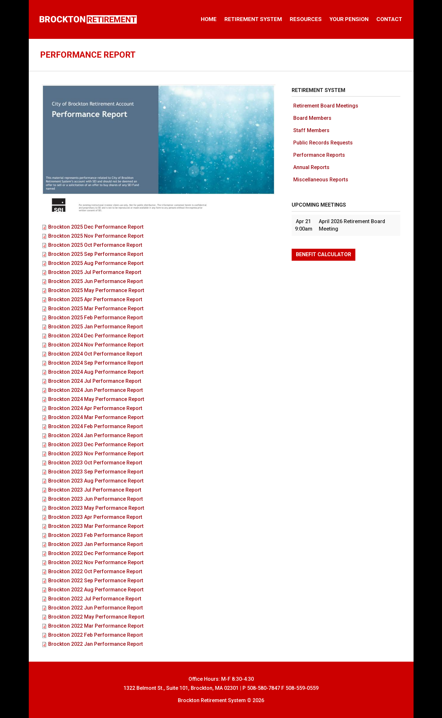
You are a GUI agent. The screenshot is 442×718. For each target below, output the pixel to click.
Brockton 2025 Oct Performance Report (95, 245)
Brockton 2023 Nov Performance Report (96, 453)
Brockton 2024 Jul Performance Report (94, 381)
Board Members (312, 118)
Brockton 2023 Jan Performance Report (95, 544)
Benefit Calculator (323, 254)
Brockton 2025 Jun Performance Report (95, 281)
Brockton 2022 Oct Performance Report (95, 571)
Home (209, 19)
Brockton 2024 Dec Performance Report (96, 336)
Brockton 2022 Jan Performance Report (95, 644)
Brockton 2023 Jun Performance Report (95, 499)
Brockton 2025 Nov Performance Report (96, 236)
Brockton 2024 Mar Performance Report (96, 417)
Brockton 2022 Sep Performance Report (95, 580)
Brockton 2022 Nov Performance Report (96, 562)
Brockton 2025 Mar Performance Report (96, 308)
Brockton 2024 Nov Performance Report (96, 345)
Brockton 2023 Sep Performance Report (95, 472)
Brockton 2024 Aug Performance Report (96, 372)
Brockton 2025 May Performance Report (96, 290)
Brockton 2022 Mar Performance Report (96, 626)
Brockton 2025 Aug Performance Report (96, 263)
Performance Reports (319, 155)
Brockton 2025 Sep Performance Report (95, 254)
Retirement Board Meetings (325, 106)
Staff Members (311, 130)
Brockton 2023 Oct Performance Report (95, 463)
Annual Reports (311, 167)
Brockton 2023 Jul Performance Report (94, 490)
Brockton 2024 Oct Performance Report (95, 354)
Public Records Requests (323, 143)
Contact (389, 19)
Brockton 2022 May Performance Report (96, 617)
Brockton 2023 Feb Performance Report (95, 535)
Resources (306, 19)
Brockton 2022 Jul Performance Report (94, 599)
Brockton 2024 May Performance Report (96, 399)
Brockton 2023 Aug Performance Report (96, 481)
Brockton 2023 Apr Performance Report (95, 517)
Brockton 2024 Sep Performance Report (95, 363)
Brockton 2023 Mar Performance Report (96, 526)
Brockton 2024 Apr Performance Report (95, 408)
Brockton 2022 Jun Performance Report (95, 608)
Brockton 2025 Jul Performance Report (94, 272)
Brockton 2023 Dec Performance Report (96, 444)
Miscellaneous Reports (320, 180)
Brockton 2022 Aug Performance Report (96, 590)
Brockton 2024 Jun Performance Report (95, 390)
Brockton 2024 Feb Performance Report (95, 426)
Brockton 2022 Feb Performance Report (95, 635)
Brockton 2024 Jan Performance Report (95, 435)
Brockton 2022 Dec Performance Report (96, 553)
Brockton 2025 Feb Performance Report (95, 317)
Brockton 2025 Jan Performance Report (95, 327)
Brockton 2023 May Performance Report (96, 508)
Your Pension (349, 19)
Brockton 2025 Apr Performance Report (95, 299)
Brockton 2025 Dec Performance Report (96, 227)
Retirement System (253, 19)
